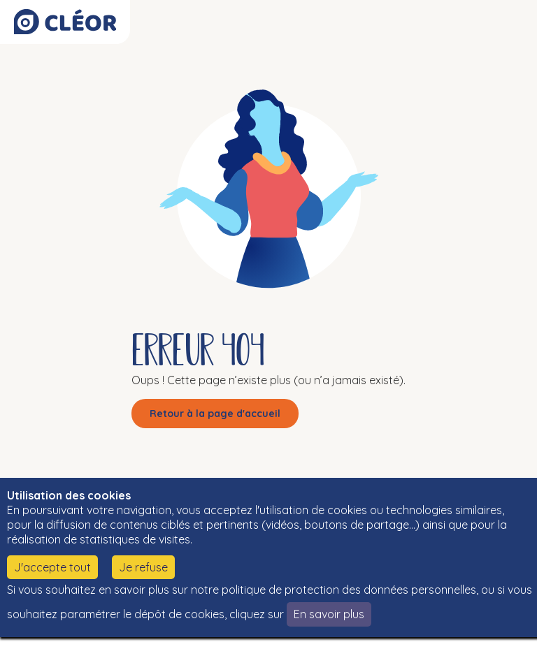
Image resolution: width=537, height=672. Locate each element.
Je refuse (143, 567)
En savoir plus (329, 614)
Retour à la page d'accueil (215, 413)
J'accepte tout (52, 567)
